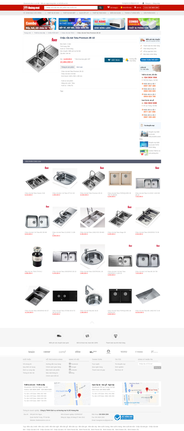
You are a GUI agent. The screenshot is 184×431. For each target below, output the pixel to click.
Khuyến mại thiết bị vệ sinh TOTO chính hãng (154, 145)
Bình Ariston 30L (108, 429)
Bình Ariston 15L (133, 429)
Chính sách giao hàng (53, 367)
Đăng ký (148, 3)
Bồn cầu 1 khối (43, 426)
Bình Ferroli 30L (72, 429)
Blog (71, 373)
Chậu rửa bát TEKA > (69, 33)
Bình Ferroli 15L (96, 429)
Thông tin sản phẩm (67, 67)
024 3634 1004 (35, 389)
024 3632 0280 (105, 389)
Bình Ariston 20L (121, 429)
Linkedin (73, 370)
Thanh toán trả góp (98, 370)
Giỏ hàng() (114, 7)
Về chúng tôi (27, 364)
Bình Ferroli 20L (84, 429)
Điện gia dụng (115, 13)
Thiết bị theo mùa (99, 13)
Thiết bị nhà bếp (69, 13)
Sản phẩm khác (149, 13)
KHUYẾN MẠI (127, 7)
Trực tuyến (95, 364)
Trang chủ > (29, 33)
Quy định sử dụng (29, 367)
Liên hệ (138, 7)
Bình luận (80, 67)
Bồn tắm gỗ (64, 426)
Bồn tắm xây (92, 426)
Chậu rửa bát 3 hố (33, 429)
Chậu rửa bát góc (142, 426)
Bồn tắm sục (73, 426)
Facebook (73, 364)
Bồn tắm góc (83, 426)
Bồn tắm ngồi (54, 426)
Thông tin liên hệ (28, 373)
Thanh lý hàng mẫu (132, 13)
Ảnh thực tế (119, 370)
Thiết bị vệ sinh (53, 13)
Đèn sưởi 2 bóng (116, 426)
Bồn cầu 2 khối (32, 426)
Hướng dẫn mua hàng (53, 364)
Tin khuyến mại (120, 364)
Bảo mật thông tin (52, 373)
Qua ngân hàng (97, 367)
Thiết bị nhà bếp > (41, 33)
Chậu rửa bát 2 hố (46, 429)
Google (72, 367)
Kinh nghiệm (119, 367)
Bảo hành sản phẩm (53, 370)
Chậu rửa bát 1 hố (60, 429)
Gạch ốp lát (84, 13)
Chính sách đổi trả (52, 376)
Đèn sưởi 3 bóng (103, 426)
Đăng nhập (156, 3)
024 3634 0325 (46, 389)
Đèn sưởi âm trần (129, 426)
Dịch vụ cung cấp (29, 370)
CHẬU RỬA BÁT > (55, 33)
